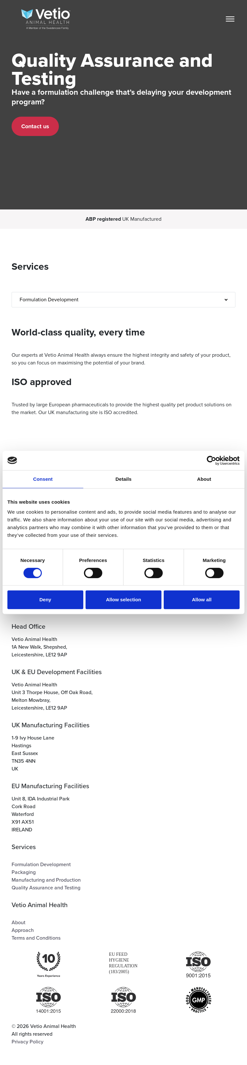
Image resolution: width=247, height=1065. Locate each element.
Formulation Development (41, 864)
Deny (45, 599)
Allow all (202, 599)
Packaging (24, 872)
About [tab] (204, 479)
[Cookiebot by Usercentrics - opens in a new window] (211, 460)
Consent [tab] (43, 479)
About (18, 922)
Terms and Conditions (36, 938)
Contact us (35, 126)
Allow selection (123, 599)
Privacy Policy (27, 1042)
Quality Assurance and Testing (46, 888)
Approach (23, 930)
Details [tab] (123, 479)
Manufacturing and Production (46, 880)
